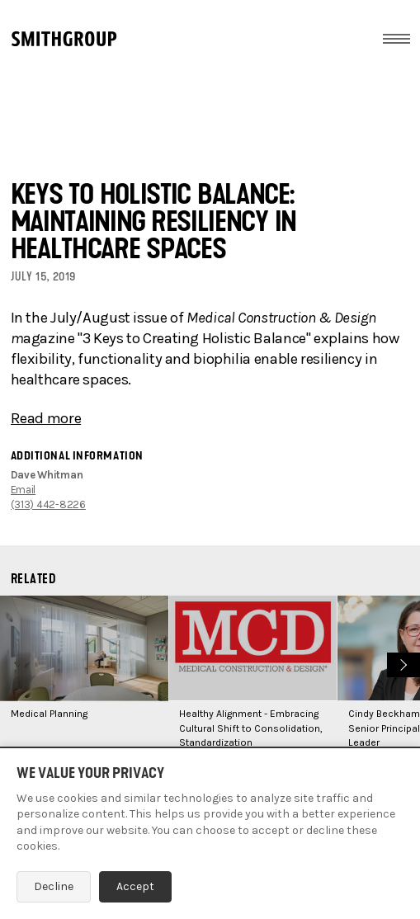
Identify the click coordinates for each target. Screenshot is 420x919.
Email (23, 489)
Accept (135, 886)
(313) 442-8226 (48, 504)
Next (401, 663)
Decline (53, 886)
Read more (46, 418)
